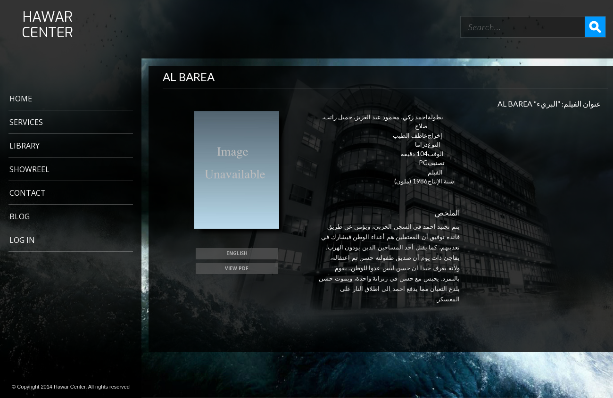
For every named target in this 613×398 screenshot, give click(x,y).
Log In (22, 240)
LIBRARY (24, 146)
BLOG (19, 216)
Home (20, 98)
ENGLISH (237, 253)
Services (26, 122)
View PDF (237, 268)
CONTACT (27, 193)
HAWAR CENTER (47, 25)
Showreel (29, 169)
